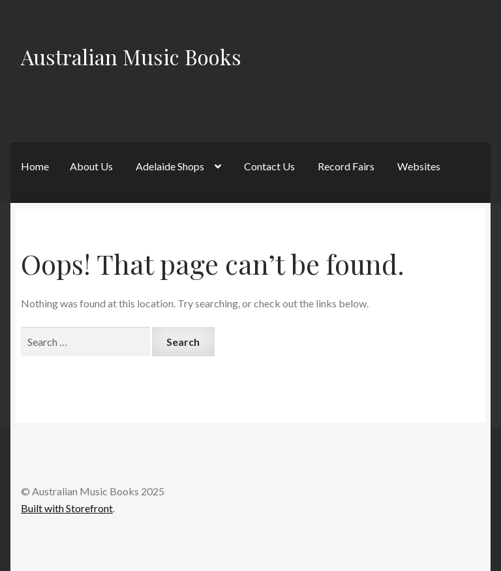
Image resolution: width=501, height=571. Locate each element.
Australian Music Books (131, 56)
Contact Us (269, 166)
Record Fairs (346, 166)
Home (35, 166)
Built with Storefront (67, 508)
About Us (91, 166)
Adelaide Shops (170, 166)
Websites (418, 166)
